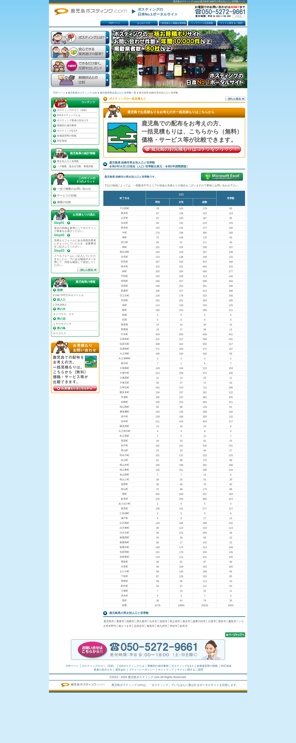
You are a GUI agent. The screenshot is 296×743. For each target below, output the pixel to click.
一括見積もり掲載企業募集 (173, 23)
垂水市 (186, 621)
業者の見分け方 (103, 669)
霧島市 (232, 621)
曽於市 (222, 621)
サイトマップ (166, 669)
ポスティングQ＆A (67, 130)
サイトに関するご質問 (231, 23)
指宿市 (163, 621)
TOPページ (114, 23)
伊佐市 (174, 625)
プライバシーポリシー (142, 669)
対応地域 (62, 140)
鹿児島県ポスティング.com (82, 92)
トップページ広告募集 (202, 23)
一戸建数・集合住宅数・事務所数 (75, 166)
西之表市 (175, 621)
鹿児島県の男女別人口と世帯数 (129, 613)
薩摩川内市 (199, 621)
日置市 (212, 621)
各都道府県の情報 (66, 135)
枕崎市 (130, 621)
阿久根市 (142, 621)
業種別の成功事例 (66, 125)
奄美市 (151, 625)
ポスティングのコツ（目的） (72, 110)
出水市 (153, 621)
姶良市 (184, 625)
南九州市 (162, 625)
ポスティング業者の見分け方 (72, 120)
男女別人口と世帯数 (68, 161)
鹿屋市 (120, 621)
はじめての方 (143, 23)
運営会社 (120, 669)
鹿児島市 (109, 621)
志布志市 (139, 625)
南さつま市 (125, 625)
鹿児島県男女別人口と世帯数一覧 (118, 92)
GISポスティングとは (69, 115)
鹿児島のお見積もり (194, 149)
